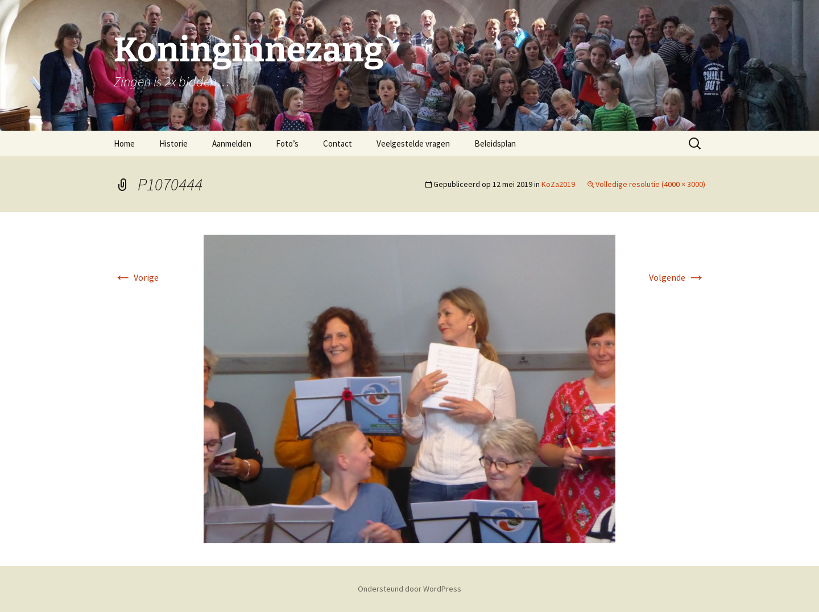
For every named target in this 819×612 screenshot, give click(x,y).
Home (124, 143)
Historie (173, 143)
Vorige (136, 277)
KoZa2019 (558, 184)
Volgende (677, 277)
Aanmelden (231, 143)
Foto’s (287, 143)
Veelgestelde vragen (413, 143)
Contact (337, 143)
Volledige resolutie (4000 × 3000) (650, 184)
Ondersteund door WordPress (409, 589)
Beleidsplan (495, 143)
